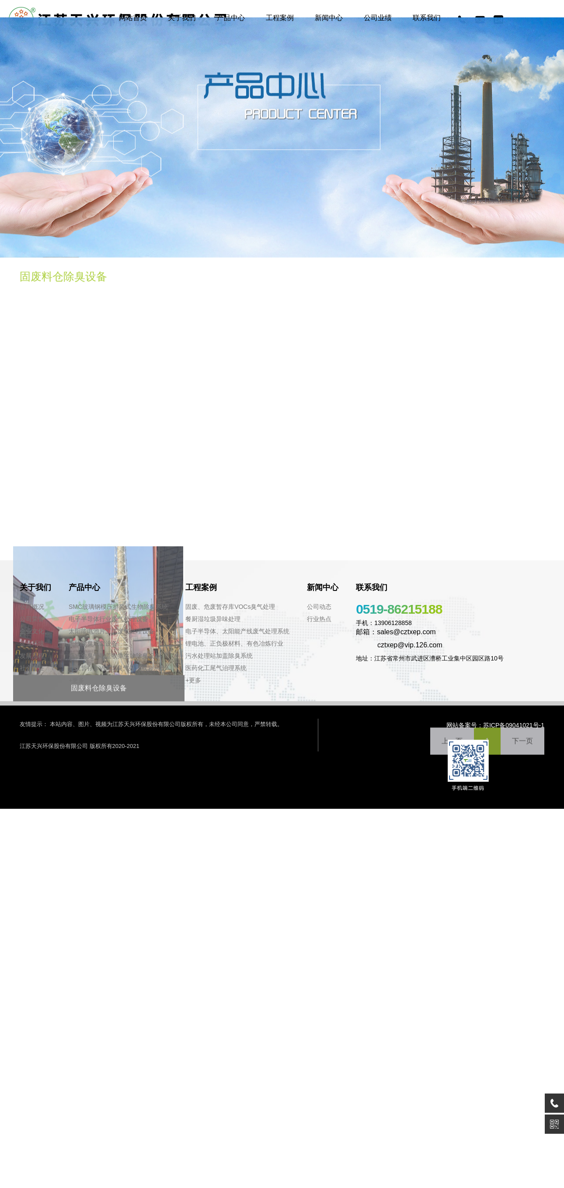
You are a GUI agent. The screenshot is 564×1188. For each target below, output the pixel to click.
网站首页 (133, 17)
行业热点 (319, 618)
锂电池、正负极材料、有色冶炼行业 (234, 643)
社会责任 (32, 667)
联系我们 (427, 17)
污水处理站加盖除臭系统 (219, 655)
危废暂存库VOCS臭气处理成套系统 (117, 667)
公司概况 (32, 606)
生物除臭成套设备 (93, 643)
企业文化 (32, 631)
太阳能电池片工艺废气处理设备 (111, 631)
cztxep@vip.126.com (399, 645)
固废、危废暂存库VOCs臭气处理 (230, 606)
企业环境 (32, 643)
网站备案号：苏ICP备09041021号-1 (495, 725)
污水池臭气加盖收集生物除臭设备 (114, 655)
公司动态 (319, 606)
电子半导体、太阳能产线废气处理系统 (237, 631)
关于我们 (182, 17)
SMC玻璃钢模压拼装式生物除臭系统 (118, 606)
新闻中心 (329, 17)
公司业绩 (378, 17)
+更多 (76, 680)
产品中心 (231, 17)
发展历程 (32, 655)
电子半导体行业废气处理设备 (108, 618)
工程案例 (280, 17)
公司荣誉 (32, 618)
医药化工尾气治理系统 (216, 667)
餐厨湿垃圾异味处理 (212, 618)
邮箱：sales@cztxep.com (396, 632)
